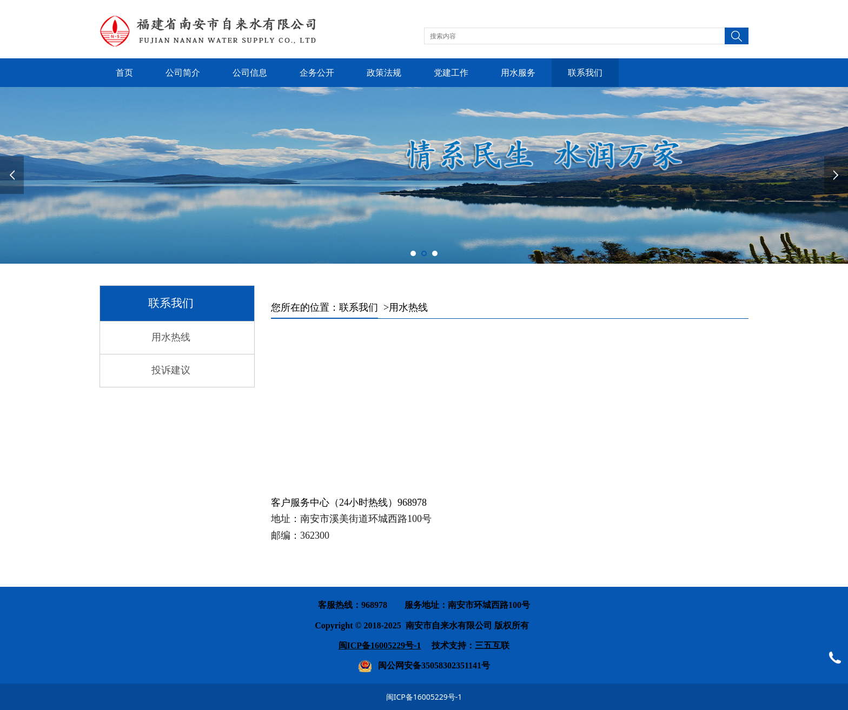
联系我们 (585, 72)
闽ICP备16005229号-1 (424, 697)
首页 (124, 72)
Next (836, 175)
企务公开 (317, 72)
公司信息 (250, 72)
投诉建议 (170, 370)
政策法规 (384, 72)
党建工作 (451, 72)
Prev (12, 175)
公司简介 (182, 72)
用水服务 (518, 72)
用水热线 (170, 337)
